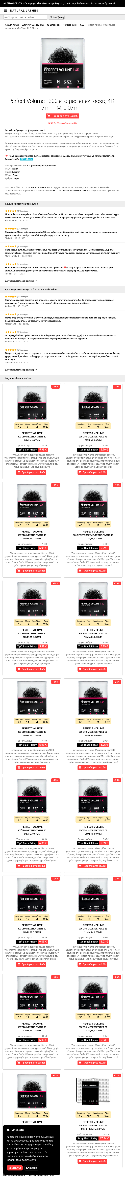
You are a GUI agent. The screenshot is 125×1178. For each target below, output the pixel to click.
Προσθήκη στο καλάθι (62, 115)
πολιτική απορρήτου (38, 1175)
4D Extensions (54, 25)
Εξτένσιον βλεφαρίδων (33, 25)
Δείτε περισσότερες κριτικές (21, 281)
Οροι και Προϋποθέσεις (14, 1175)
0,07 (82, 25)
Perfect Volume (32, 436)
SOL (52, 1175)
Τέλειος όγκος (70, 25)
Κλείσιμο (31, 1167)
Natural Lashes (24, 10)
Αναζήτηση (57, 17)
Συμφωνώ (15, 1167)
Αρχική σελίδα (12, 25)
